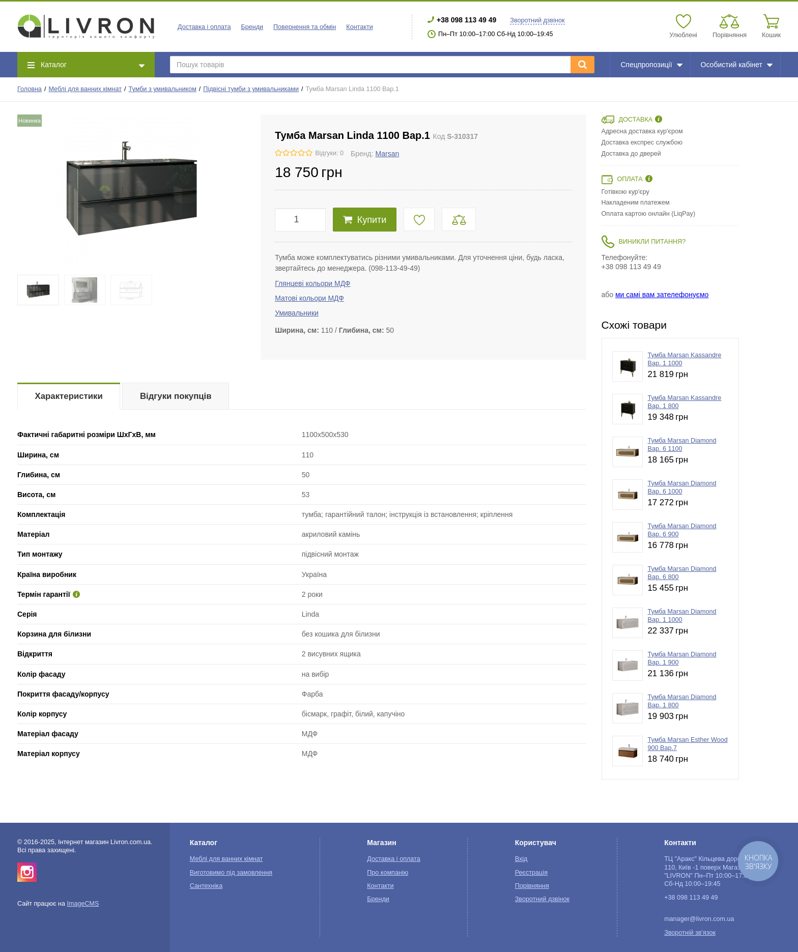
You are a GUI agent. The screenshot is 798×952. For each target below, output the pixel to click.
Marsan (388, 154)
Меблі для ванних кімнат (85, 89)
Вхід (521, 858)
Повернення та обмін (304, 27)
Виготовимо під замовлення (231, 872)
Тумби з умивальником (162, 89)
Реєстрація (531, 872)
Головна (29, 89)
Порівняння (532, 885)
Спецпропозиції (651, 65)
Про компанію (387, 872)
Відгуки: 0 (329, 153)
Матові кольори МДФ (309, 298)
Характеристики (69, 396)
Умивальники (297, 313)
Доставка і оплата (204, 27)
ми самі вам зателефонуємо (661, 295)
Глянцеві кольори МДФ (312, 283)
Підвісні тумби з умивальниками (251, 89)
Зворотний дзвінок (537, 20)
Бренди (252, 27)
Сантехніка (206, 885)
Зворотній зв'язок (690, 932)
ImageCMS (83, 903)
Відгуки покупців (176, 396)
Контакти (359, 27)
